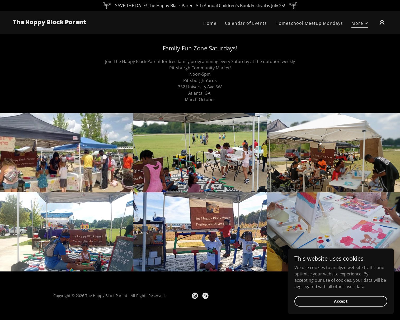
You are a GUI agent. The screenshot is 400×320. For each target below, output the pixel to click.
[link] (49, 23)
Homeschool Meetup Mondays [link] (309, 23)
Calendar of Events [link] (246, 23)
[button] (359, 24)
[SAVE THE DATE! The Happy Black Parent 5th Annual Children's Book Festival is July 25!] (200, 5)
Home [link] (210, 23)
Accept (341, 301)
